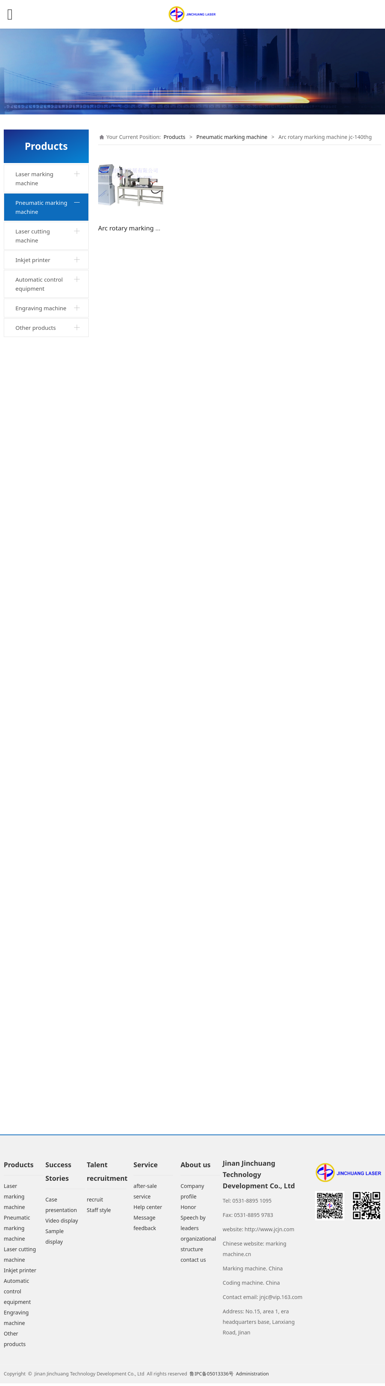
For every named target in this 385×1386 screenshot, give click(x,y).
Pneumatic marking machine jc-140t (45, 343)
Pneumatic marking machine (41, 207)
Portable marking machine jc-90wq (42, 499)
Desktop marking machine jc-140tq (42, 266)
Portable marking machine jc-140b (42, 567)
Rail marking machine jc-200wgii (51, 859)
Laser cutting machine (32, 1020)
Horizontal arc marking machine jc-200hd (49, 836)
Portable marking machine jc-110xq (42, 522)
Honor (188, 1209)
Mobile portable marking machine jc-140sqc (51, 758)
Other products (35, 1112)
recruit (95, 1202)
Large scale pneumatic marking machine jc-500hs (48, 955)
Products (174, 136)
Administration (252, 1376)
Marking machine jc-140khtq (46, 680)
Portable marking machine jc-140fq (42, 590)
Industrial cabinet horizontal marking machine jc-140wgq (44, 472)
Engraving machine (41, 1092)
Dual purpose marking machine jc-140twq (48, 703)
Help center (147, 1209)
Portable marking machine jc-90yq (42, 635)
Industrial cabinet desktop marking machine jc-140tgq (43, 293)
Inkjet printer (32, 1044)
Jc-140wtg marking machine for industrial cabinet (48, 786)
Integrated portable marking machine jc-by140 (46, 239)
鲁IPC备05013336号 (212, 1376)
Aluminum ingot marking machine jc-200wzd (46, 731)
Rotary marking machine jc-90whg (51, 927)
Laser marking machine (34, 178)
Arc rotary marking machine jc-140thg (44, 882)
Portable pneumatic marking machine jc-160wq (46, 987)
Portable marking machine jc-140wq (43, 366)
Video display (61, 1223)
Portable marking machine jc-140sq (42, 612)
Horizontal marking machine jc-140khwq (46, 658)
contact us (193, 1262)
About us (195, 1167)
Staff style (99, 1212)
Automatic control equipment (39, 1068)
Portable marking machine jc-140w (42, 389)
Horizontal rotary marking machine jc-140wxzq (46, 439)
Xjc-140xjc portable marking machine (44, 544)
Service (145, 1167)
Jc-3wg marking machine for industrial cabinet (51, 813)
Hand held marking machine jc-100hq (44, 412)
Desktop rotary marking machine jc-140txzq (50, 321)
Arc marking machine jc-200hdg (50, 904)
